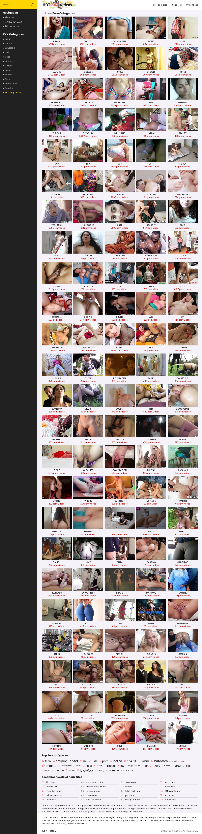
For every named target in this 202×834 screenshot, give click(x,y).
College (9, 65)
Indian (8, 39)
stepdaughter (65, 761)
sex (187, 766)
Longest (192, 4)
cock (87, 766)
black (77, 765)
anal (176, 766)
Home (9, 17)
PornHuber (168, 799)
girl (144, 766)
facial (173, 761)
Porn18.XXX (49, 786)
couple (46, 770)
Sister (7, 79)
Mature (8, 61)
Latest (177, 4)
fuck (92, 761)
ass (83, 760)
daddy (70, 770)
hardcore (159, 761)
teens (181, 761)
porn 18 (126, 786)
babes (166, 766)
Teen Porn (89, 795)
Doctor (8, 43)
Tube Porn (167, 786)
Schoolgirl (10, 47)
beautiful (130, 761)
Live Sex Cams (13, 21)
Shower (8, 74)
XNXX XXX (167, 795)
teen (46, 761)
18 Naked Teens (170, 791)
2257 (44, 831)
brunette (65, 765)
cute (98, 765)
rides (109, 766)
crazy (98, 770)
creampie (111, 770)
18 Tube (48, 782)
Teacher (9, 88)
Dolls (7, 52)
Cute (7, 56)
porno (116, 761)
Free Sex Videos (91, 799)
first (137, 766)
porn (103, 761)
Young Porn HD (130, 799)
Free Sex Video (51, 791)
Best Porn (49, 799)
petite (144, 760)
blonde (58, 770)
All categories (13, 92)
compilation (126, 770)
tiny (120, 766)
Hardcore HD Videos (93, 786)
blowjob (84, 770)
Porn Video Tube (92, 782)
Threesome (11, 83)
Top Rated (160, 4)
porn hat (127, 795)
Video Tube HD (52, 795)
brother (50, 766)
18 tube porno (90, 791)
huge (129, 766)
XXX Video (167, 782)
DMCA (53, 831)
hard (155, 766)
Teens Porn (128, 782)
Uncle (8, 70)
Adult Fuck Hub (130, 791)
